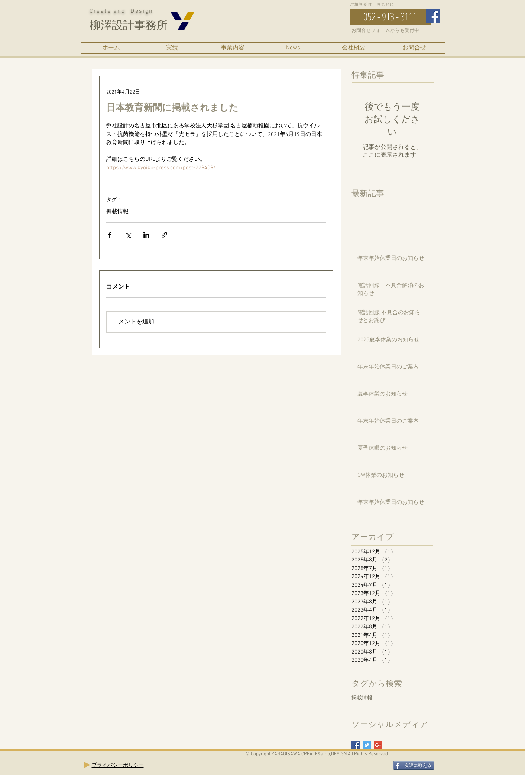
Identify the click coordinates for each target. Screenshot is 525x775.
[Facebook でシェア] (109, 234)
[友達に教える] (413, 765)
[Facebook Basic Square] (355, 745)
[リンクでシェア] (164, 234)
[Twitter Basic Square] (367, 745)
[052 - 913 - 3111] (390, 17)
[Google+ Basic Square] (378, 745)
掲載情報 (117, 211)
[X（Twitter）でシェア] (128, 234)
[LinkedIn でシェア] (146, 234)
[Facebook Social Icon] (433, 16)
